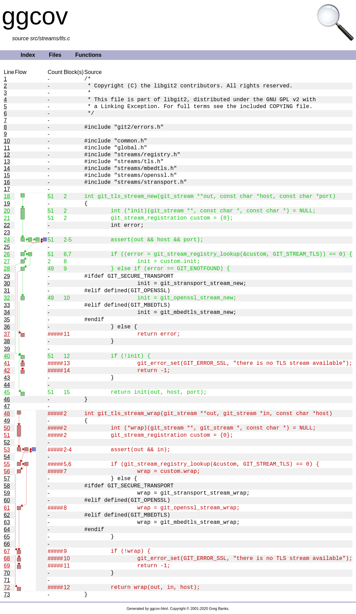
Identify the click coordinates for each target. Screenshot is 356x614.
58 (7, 486)
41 (7, 363)
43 (7, 378)
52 (7, 442)
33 (7, 305)
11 (7, 148)
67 (7, 551)
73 (7, 594)
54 (7, 457)
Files (55, 55)
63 (7, 522)
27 (7, 261)
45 (7, 392)
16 (7, 182)
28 (7, 269)
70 (7, 573)
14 (7, 168)
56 (7, 471)
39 (7, 349)
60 (7, 500)
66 (7, 544)
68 (7, 558)
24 (7, 240)
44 (7, 385)
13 (7, 162)
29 (7, 276)
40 (7, 356)
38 (7, 341)
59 (7, 493)
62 (7, 515)
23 (7, 232)
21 (7, 218)
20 (7, 211)
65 (7, 537)
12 (7, 155)
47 (7, 406)
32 (7, 298)
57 (7, 478)
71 (7, 580)
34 (7, 312)
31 (7, 291)
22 (7, 225)
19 (7, 204)
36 (7, 327)
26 (7, 254)
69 (7, 566)
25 (7, 247)
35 (7, 319)
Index (28, 55)
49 (7, 421)
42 (7, 370)
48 (7, 413)
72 (7, 587)
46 (7, 399)
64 (7, 529)
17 (7, 189)
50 (7, 428)
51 (7, 435)
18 (7, 196)
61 (7, 508)
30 (7, 283)
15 (7, 175)
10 (7, 141)
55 (7, 464)
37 (7, 334)
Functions (88, 55)
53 (7, 450)
